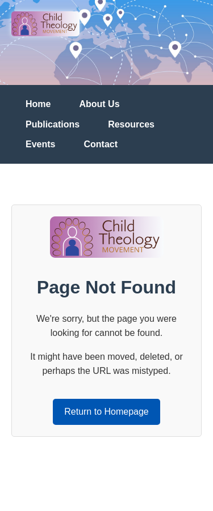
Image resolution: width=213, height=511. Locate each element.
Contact (100, 144)
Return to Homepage (106, 411)
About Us (99, 104)
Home (38, 104)
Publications (53, 124)
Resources (131, 124)
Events (40, 144)
